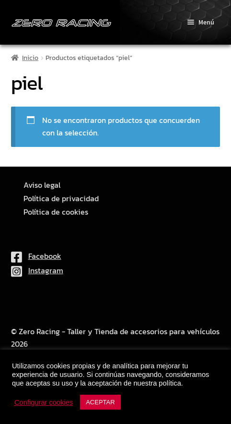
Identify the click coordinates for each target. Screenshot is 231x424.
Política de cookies (55, 212)
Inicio (30, 58)
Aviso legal (41, 185)
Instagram (37, 270)
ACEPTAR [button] (100, 402)
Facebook (36, 256)
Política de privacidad (61, 198)
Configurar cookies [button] (43, 402)
